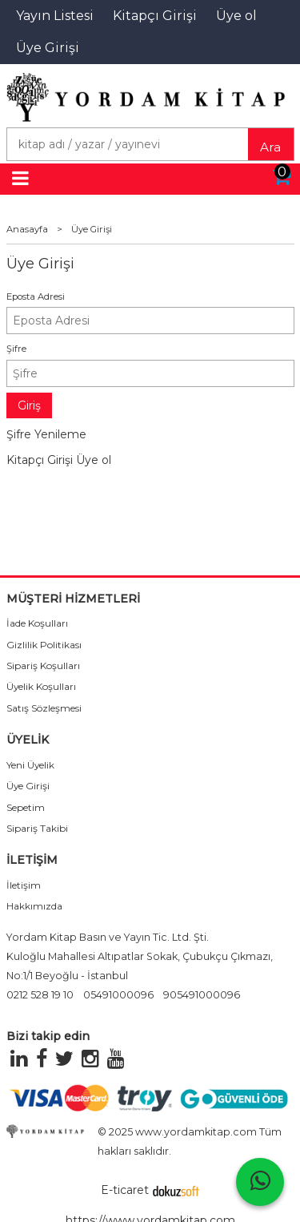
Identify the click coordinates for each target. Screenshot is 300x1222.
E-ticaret (125, 1190)
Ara (270, 147)
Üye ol (93, 460)
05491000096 (118, 995)
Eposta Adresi (35, 296)
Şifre (16, 348)
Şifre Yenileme (46, 434)
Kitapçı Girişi (39, 460)
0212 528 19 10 (40, 995)
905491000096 (201, 995)
